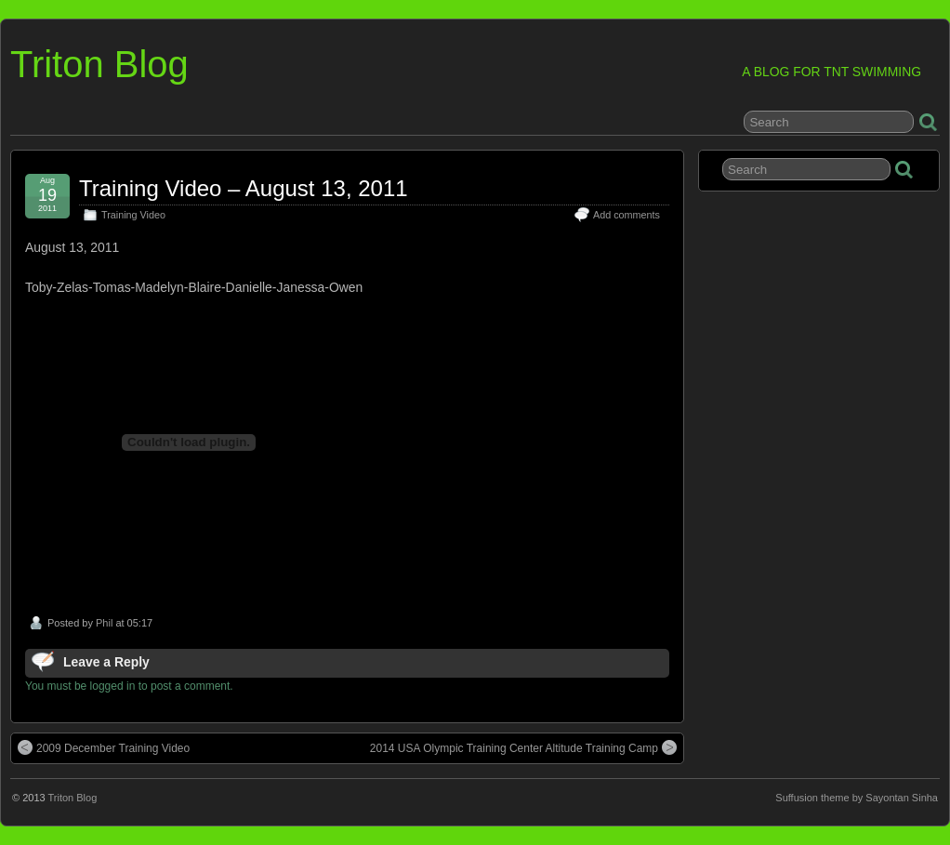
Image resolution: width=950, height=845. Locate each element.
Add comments (626, 214)
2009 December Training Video (104, 747)
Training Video (133, 214)
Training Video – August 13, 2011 (243, 188)
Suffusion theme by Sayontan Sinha (856, 797)
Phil (104, 622)
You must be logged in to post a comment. (129, 686)
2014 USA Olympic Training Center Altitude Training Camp (523, 747)
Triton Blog (99, 64)
